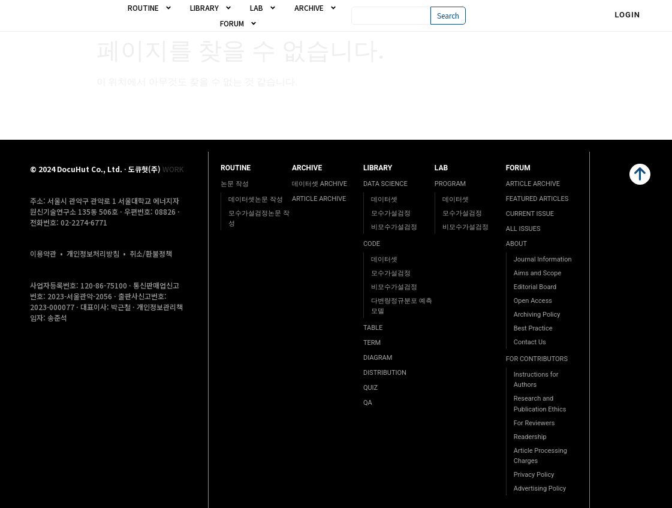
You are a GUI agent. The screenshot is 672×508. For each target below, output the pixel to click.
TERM (372, 343)
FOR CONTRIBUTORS (537, 359)
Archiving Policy (537, 314)
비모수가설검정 (394, 227)
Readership (530, 437)
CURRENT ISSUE (530, 214)
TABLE (372, 328)
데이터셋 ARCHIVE (319, 184)
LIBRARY (211, 8)
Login (627, 14)
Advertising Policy (540, 488)
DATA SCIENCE (385, 184)
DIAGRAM (377, 358)
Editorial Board (535, 287)
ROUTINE (150, 8)
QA (367, 403)
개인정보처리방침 (93, 253)
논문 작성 (235, 184)
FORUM (238, 23)
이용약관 (43, 253)
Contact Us (530, 342)
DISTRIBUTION (384, 373)
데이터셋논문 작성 (255, 199)
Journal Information (543, 259)
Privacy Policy (534, 475)
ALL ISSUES (523, 229)
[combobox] (390, 16)
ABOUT (516, 244)
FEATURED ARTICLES (537, 199)
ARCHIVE (315, 8)
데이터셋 (384, 199)
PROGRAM (450, 184)
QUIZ (370, 388)
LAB (263, 8)
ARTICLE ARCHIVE (319, 199)
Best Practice (533, 328)
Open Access (533, 301)
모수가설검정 (391, 213)
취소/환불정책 (150, 253)
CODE (371, 244)
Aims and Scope (537, 273)
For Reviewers (534, 423)
